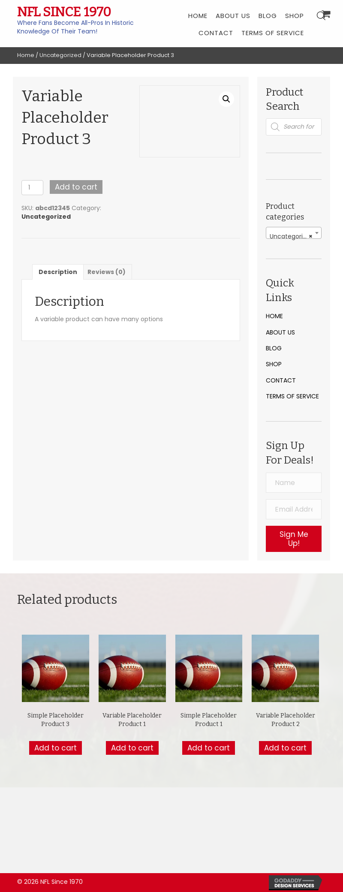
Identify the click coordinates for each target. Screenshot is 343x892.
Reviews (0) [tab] (106, 272)
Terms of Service (292, 396)
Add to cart (76, 187)
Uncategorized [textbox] (291, 236)
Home (25, 55)
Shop (274, 364)
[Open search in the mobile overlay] (294, 127)
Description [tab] (58, 272)
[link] (198, 15)
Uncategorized (60, 55)
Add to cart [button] (55, 748)
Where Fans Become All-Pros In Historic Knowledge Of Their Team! (75, 27)
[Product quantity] (32, 187)
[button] (226, 99)
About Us (280, 332)
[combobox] (294, 233)
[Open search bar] (321, 16)
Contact (281, 380)
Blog (274, 348)
